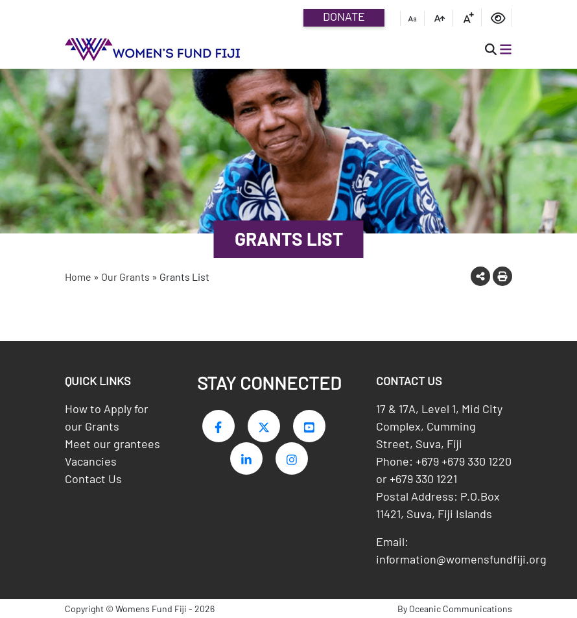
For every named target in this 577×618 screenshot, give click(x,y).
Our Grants (125, 276)
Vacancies (91, 461)
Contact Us (93, 478)
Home (78, 276)
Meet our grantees (112, 443)
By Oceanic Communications (454, 608)
